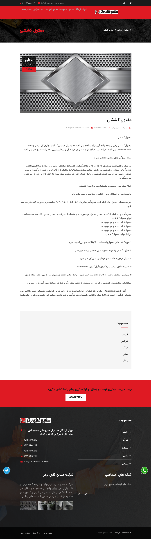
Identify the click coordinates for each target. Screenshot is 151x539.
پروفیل (125, 361)
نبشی (125, 354)
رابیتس (125, 334)
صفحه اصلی (109, 30)
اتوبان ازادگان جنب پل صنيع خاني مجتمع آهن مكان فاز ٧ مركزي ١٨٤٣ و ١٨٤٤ (54, 9)
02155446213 (30, 450)
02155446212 (30, 445)
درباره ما (36, 532)
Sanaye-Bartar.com (122, 532)
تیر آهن (124, 341)
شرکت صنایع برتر (119, 127)
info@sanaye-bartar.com (52, 3)
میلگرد (125, 348)
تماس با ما (47, 532)
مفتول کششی (123, 30)
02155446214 (30, 456)
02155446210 (28, 3)
